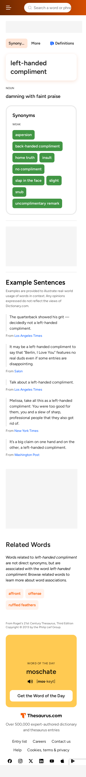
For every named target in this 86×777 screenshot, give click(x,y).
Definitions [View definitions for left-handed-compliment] (64, 43)
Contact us (61, 741)
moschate (41, 671)
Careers (39, 741)
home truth (25, 157)
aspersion (23, 134)
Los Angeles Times (28, 336)
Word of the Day (41, 663)
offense (34, 593)
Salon (18, 371)
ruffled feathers (22, 605)
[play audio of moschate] (30, 681)
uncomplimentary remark (37, 203)
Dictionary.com (77, 7)
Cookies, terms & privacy (48, 750)
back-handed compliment (37, 146)
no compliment (28, 169)
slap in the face (28, 180)
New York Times (26, 431)
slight (54, 180)
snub (19, 192)
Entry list (19, 741)
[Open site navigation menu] (8, 7)
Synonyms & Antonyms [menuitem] (18, 43)
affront (15, 593)
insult (47, 157)
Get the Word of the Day (41, 695)
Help (17, 750)
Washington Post (26, 455)
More (35, 43)
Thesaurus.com (17, 7)
